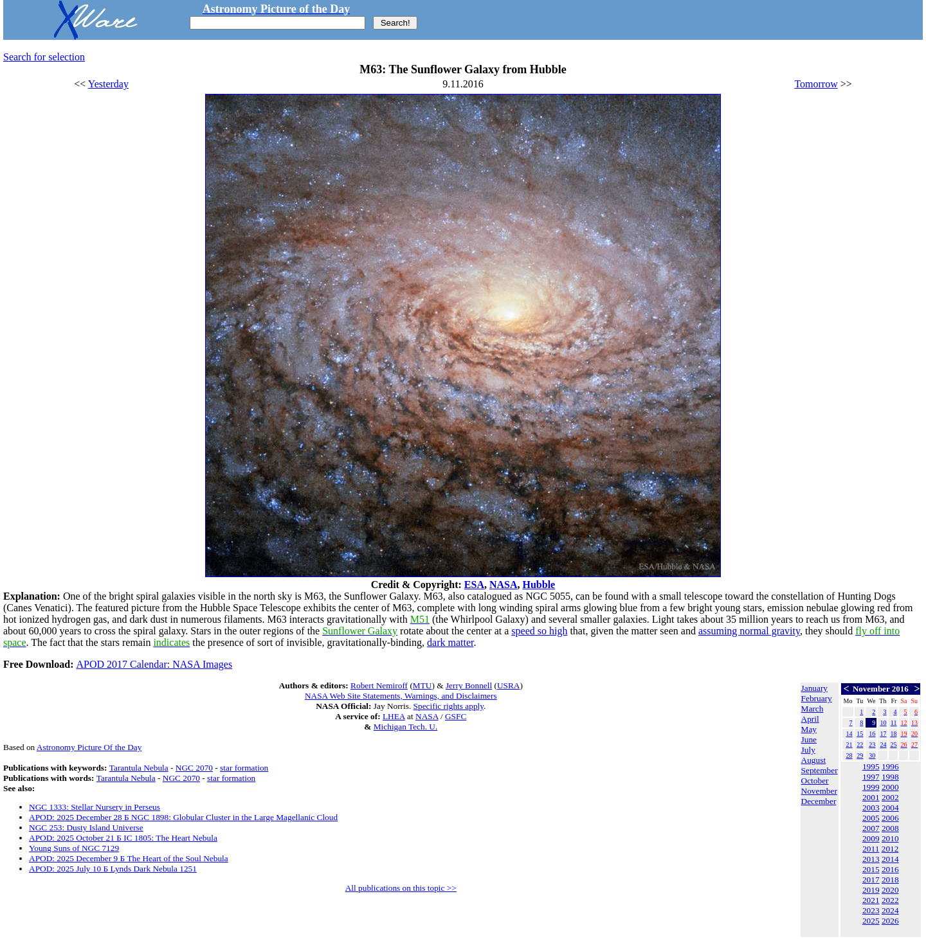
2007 (871, 828)
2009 (871, 838)
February (816, 698)
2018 (890, 879)
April (810, 719)
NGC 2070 (194, 768)
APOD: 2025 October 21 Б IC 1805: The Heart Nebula (123, 838)
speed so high (539, 630)
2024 (890, 910)
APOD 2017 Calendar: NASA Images (154, 664)
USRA (508, 685)
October (815, 780)
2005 (871, 818)
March (812, 708)
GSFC (455, 716)
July (808, 750)
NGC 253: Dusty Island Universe (86, 827)
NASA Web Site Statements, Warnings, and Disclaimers (401, 696)
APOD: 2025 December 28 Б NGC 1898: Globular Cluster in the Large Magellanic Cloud (183, 817)
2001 (871, 797)
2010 (890, 838)
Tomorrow (815, 83)
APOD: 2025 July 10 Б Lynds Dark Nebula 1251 (113, 868)
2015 (871, 869)
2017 (871, 879)
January (814, 688)
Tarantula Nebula (138, 768)
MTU (422, 685)
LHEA (394, 716)
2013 (871, 859)
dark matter (450, 642)
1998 (890, 777)
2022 (890, 900)
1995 (871, 766)
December (819, 801)
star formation (244, 768)
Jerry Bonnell (469, 685)
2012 (890, 849)
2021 (871, 900)
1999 (871, 787)
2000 (890, 787)
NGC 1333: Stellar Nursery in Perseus (94, 807)
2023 (871, 910)
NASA (503, 584)
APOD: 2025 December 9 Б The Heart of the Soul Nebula (128, 858)
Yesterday (108, 83)
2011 (870, 849)
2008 (890, 828)
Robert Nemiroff (379, 685)
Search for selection (44, 56)
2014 (890, 859)
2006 (890, 818)
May (809, 729)
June (809, 739)
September (819, 770)
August (813, 760)
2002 (890, 797)
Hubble (539, 584)
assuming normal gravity (749, 630)
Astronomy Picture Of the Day (89, 747)
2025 (871, 921)
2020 (890, 890)
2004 (890, 807)
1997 (871, 777)
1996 (890, 766)
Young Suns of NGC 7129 (74, 848)
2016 (890, 869)
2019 (871, 890)
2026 (890, 921)
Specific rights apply (448, 706)
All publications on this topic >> (401, 888)
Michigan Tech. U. (406, 726)
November (819, 791)
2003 (871, 807)
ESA (474, 584)
